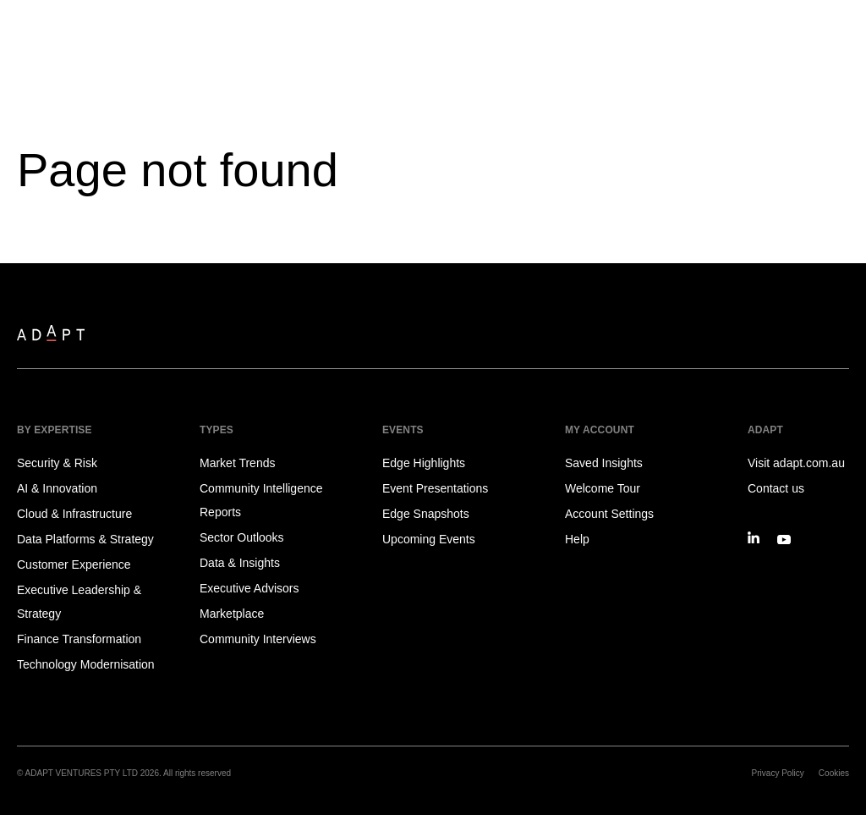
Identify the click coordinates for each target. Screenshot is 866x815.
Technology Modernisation (86, 664)
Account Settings (609, 513)
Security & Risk (57, 463)
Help (577, 539)
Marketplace (232, 613)
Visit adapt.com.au (796, 463)
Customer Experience (74, 564)
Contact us (776, 488)
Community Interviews (258, 639)
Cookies (834, 773)
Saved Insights (604, 463)
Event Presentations (435, 488)
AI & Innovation (57, 488)
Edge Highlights (423, 463)
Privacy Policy (778, 773)
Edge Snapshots (425, 513)
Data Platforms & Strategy (85, 539)
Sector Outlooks (242, 537)
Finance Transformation (79, 639)
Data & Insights (240, 563)
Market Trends (237, 463)
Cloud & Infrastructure (74, 513)
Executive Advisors (249, 588)
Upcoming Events (428, 539)
